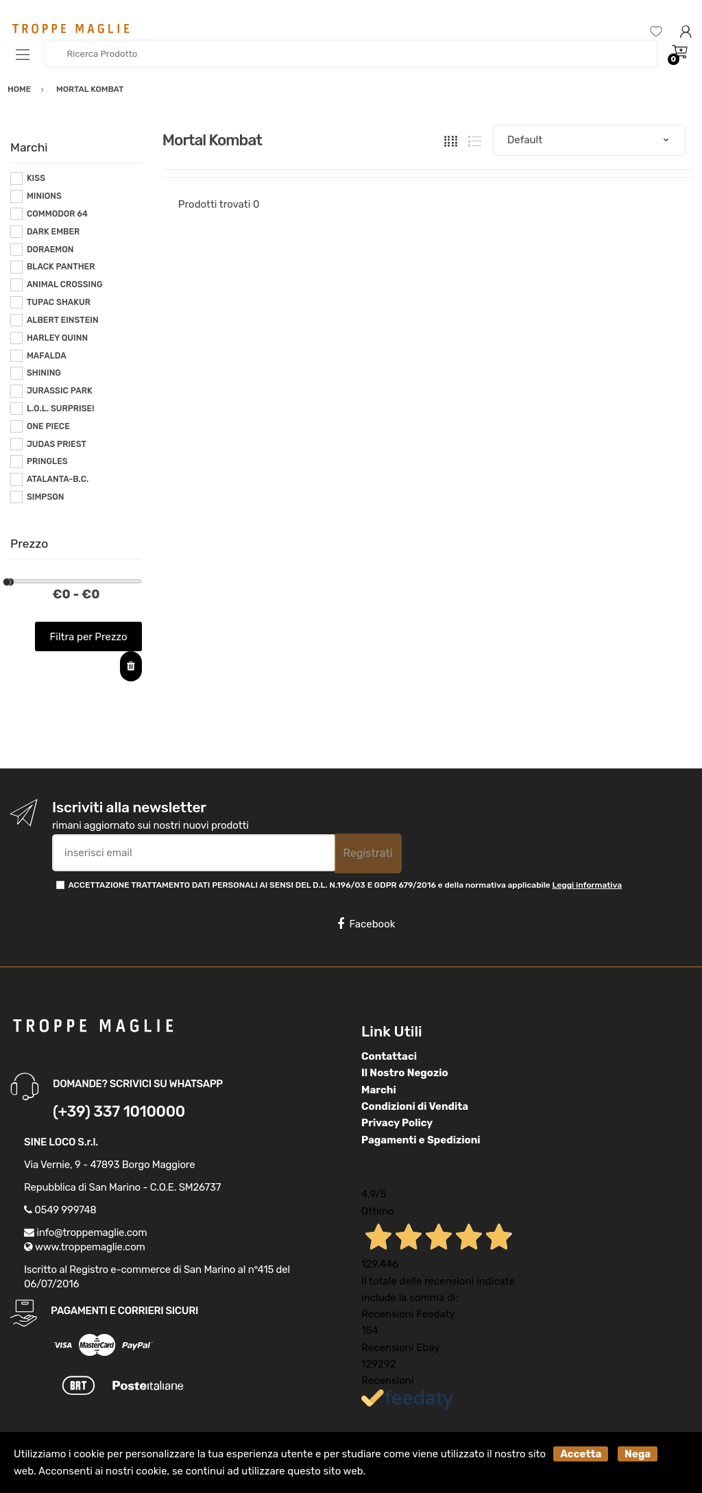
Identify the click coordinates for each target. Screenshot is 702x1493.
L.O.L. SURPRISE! (61, 408)
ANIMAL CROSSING (65, 284)
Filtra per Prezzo (89, 637)
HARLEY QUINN (57, 338)
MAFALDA (46, 356)
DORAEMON (50, 249)
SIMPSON (45, 497)
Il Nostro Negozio (404, 1073)
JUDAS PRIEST (56, 444)
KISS (36, 178)
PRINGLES (47, 461)
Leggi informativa (587, 885)
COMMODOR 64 (57, 214)
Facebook (366, 924)
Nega (638, 1454)
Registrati (368, 853)
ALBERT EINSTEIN (63, 320)
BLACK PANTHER (61, 266)
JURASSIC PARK (60, 391)
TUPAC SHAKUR (58, 302)
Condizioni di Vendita (414, 1106)
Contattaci (389, 1056)
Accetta (580, 1454)
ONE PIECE (48, 426)
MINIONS (44, 196)
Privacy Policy (397, 1123)
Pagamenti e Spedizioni (421, 1140)
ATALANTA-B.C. (57, 479)
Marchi (378, 1090)
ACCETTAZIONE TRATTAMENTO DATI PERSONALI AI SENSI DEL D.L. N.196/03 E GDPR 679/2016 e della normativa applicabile (345, 885)
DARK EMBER (53, 231)
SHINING (44, 373)
